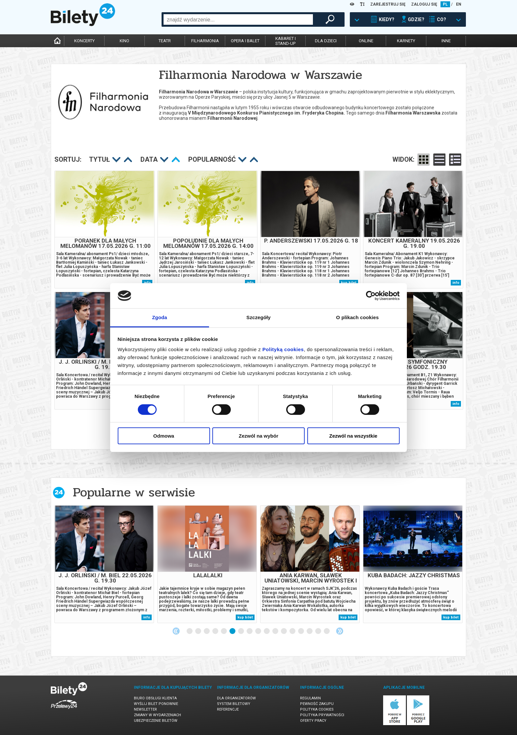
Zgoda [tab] (159, 317)
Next (339, 631)
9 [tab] (258, 631)
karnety (406, 40)
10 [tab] (267, 631)
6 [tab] (232, 631)
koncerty (84, 40)
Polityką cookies (283, 349)
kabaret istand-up (285, 41)
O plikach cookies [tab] (357, 317)
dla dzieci (326, 40)
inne (446, 40)
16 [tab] (318, 631)
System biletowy (233, 704)
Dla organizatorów (236, 698)
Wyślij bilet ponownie (156, 704)
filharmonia (205, 40)
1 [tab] (190, 631)
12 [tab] (284, 631)
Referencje (228, 709)
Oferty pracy (313, 720)
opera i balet (245, 40)
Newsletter (145, 709)
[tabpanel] (104, 564)
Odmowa (163, 436)
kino (124, 40)
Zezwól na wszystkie (353, 436)
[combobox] (238, 19)
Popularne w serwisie (134, 492)
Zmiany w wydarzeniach (157, 715)
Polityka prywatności (322, 715)
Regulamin (310, 698)
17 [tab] (327, 631)
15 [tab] (310, 631)
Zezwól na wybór (258, 436)
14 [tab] (301, 631)
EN (458, 4)
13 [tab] (292, 631)
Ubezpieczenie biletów (155, 720)
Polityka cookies (317, 709)
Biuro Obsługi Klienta (155, 698)
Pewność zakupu (317, 704)
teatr (165, 40)
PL (445, 4)
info (455, 283)
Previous (176, 631)
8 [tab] (250, 631)
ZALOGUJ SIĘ (424, 4)
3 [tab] (207, 631)
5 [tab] (224, 631)
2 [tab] (198, 631)
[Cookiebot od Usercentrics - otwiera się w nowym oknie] (371, 296)
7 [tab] (241, 631)
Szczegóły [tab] (258, 317)
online (366, 40)
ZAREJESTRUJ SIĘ (388, 4)
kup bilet (245, 617)
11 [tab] (275, 631)
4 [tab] (215, 631)
